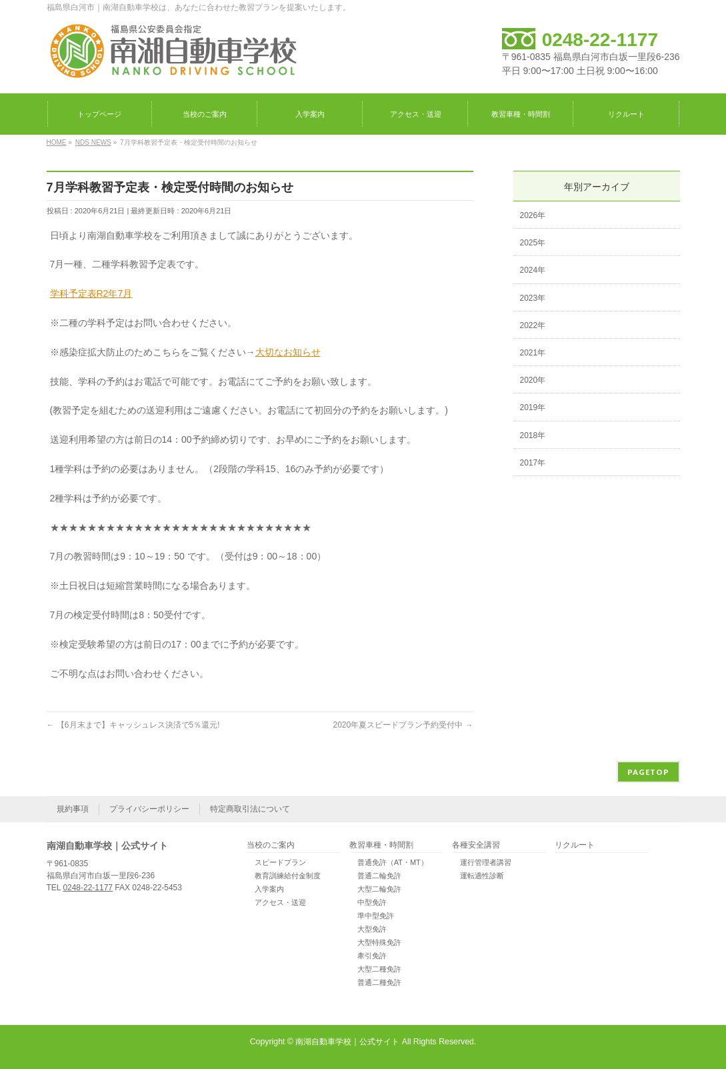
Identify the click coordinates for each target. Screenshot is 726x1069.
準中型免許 (375, 916)
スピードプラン (280, 862)
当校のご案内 (271, 845)
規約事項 (73, 809)
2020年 (533, 380)
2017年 (533, 462)
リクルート (575, 845)
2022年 (533, 325)
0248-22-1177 (600, 39)
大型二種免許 (379, 969)
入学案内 (269, 889)
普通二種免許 (379, 982)
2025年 (533, 242)
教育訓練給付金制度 (288, 876)
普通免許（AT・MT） (392, 862)
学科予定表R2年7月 (91, 293)
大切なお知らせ (288, 352)
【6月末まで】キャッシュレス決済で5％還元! (133, 725)
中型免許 (372, 902)
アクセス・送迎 (280, 902)
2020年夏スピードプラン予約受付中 (403, 725)
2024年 (533, 270)
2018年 (533, 435)
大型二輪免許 (379, 889)
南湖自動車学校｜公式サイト (347, 1041)
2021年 (533, 352)
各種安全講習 (476, 845)
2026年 (533, 215)
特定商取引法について (250, 809)
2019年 (533, 407)
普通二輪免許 (379, 876)
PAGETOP (648, 772)
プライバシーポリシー (149, 809)
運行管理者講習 (485, 862)
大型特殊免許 (379, 942)
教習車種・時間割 (381, 845)
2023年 (533, 298)
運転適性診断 (482, 876)
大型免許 (372, 929)
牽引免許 (372, 956)
